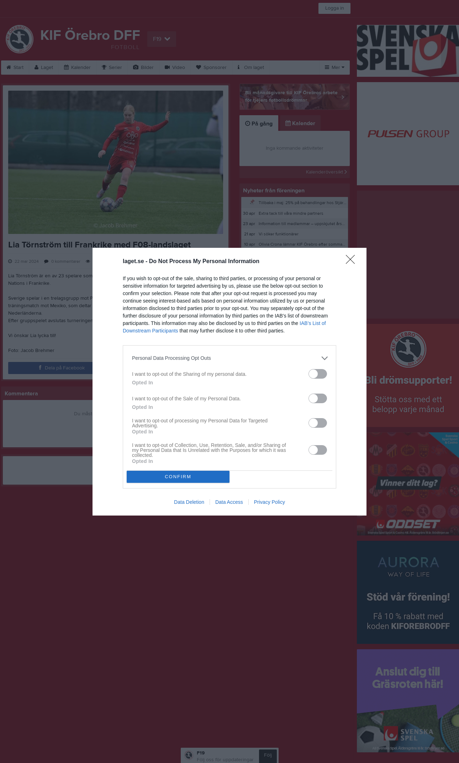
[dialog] (229, 382)
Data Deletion (189, 502)
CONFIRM (178, 476)
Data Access (229, 502)
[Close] (352, 261)
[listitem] (229, 358)
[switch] (317, 374)
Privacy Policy (269, 502)
